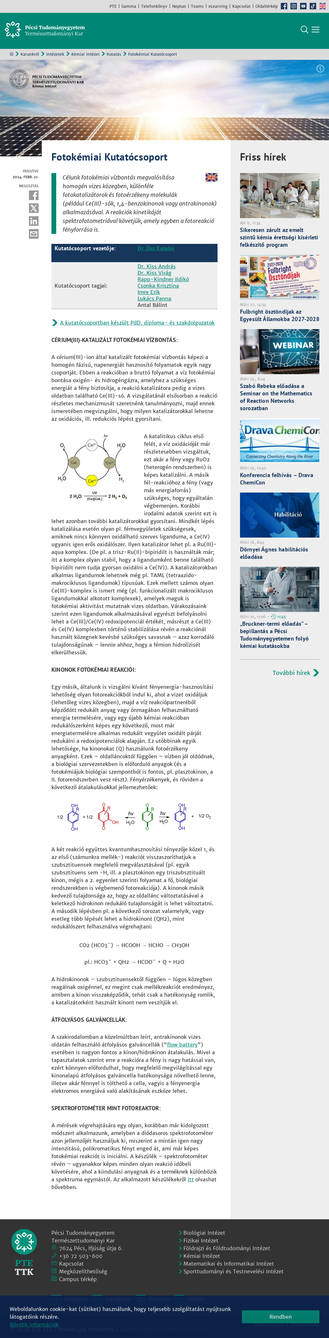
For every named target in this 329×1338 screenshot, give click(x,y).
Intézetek (55, 56)
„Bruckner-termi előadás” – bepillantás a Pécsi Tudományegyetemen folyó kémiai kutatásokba (274, 637)
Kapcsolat (241, 6)
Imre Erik (149, 294)
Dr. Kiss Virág (155, 275)
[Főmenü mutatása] (315, 32)
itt (191, 1182)
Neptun (179, 6)
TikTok (313, 6)
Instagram (293, 6)
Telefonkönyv (154, 6)
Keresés (304, 32)
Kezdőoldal (11, 56)
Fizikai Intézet (200, 1240)
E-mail (34, 236)
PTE (113, 6)
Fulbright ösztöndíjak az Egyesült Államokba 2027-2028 (279, 317)
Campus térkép (78, 1279)
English (322, 6)
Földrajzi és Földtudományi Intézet (226, 1248)
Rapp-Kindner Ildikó (163, 282)
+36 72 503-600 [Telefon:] (80, 1256)
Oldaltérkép (266, 6)
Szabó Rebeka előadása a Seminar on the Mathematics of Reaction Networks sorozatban (276, 399)
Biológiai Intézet (204, 1233)
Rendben (281, 1317)
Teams (197, 6)
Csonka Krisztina (158, 288)
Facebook (284, 6)
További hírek (291, 675)
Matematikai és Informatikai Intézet (228, 1263)
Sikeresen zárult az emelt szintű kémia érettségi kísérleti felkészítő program (279, 240)
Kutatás (114, 56)
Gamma (128, 6)
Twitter (34, 211)
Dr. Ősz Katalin (156, 250)
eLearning (218, 6)
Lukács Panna (154, 301)
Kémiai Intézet (85, 56)
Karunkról (30, 56)
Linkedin (34, 223)
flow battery (182, 1047)
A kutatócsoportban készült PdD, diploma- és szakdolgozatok (137, 325)
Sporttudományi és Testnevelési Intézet (233, 1271)
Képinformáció (320, 71)
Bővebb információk (34, 1324)
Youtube (303, 6)
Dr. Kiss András (157, 269)
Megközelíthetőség (83, 1271)
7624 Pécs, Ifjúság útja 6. (91, 1248)
